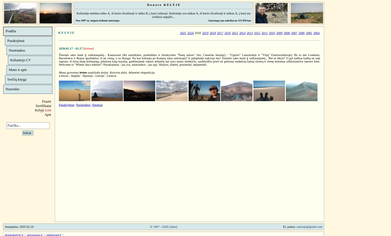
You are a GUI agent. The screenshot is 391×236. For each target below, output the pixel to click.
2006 (301, 33)
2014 (242, 33)
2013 (250, 33)
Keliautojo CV (20, 60)
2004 (316, 33)
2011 (265, 33)
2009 (279, 33)
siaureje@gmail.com (309, 226)
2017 (220, 33)
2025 (183, 33)
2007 (294, 33)
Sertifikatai (43, 106)
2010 (272, 33)
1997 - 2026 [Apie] (165, 226)
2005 (309, 33)
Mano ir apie (18, 70)
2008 (287, 33)
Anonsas (97, 104)
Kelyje (43, 110)
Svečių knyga (16, 79)
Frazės (46, 101)
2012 (257, 33)
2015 (235, 33)
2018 (213, 33)
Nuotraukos (17, 50)
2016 (227, 33)
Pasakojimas (66, 104)
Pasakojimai (16, 41)
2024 (190, 33)
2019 (205, 33)
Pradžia (11, 31)
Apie (48, 115)
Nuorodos (12, 89)
